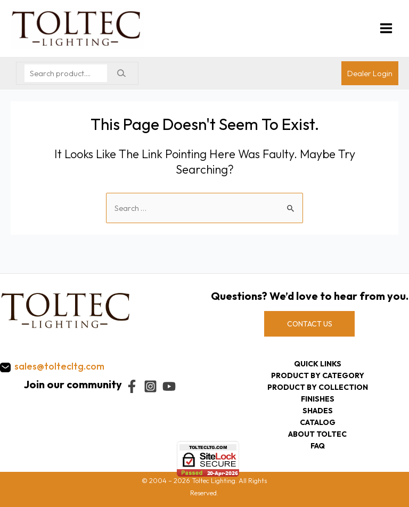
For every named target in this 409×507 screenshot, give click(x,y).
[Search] (121, 73)
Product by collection (317, 387)
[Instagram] (150, 386)
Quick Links (317, 364)
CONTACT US (309, 324)
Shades (317, 410)
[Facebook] (131, 386)
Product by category (317, 375)
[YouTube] (169, 386)
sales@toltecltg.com (59, 366)
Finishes (317, 399)
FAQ (317, 446)
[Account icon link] (369, 73)
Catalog (318, 422)
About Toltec (317, 434)
